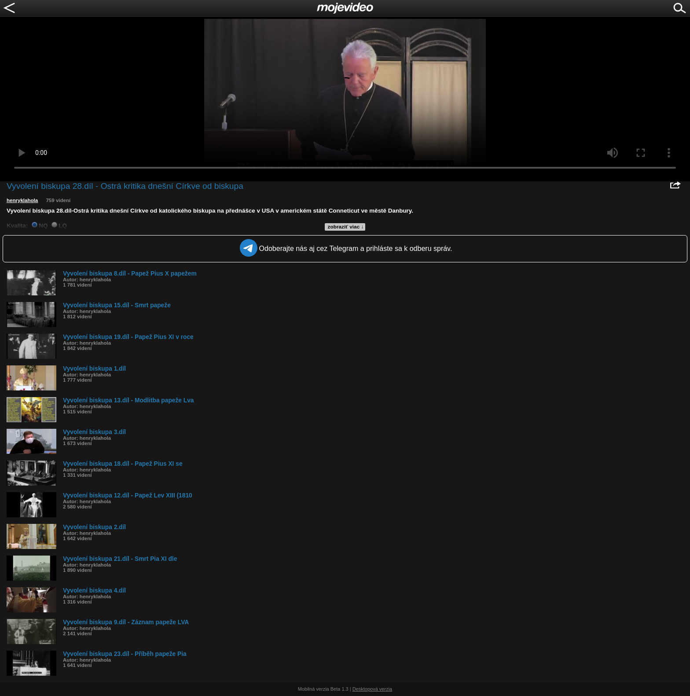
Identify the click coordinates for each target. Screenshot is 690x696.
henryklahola (22, 200)
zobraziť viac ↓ (346, 227)
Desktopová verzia (372, 689)
